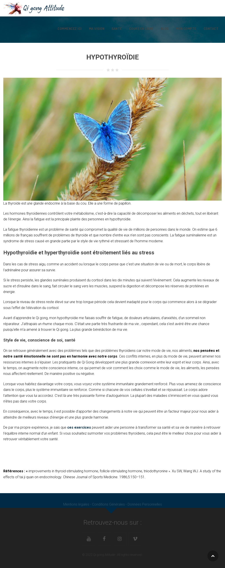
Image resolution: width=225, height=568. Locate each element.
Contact (211, 29)
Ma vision (97, 29)
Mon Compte (186, 29)
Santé (117, 29)
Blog (165, 29)
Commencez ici (70, 29)
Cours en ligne (141, 29)
